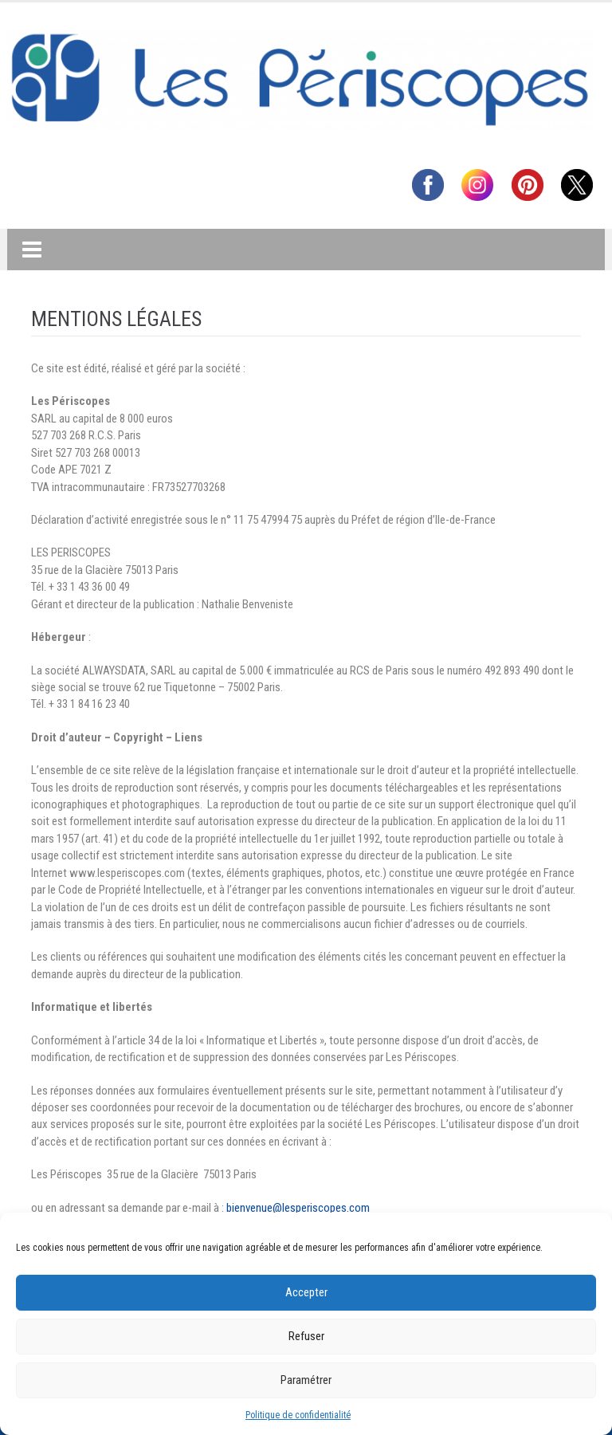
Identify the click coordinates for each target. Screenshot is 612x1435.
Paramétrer (306, 1380)
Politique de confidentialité (298, 1415)
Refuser (306, 1336)
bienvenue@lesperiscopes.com (298, 1208)
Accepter (306, 1292)
